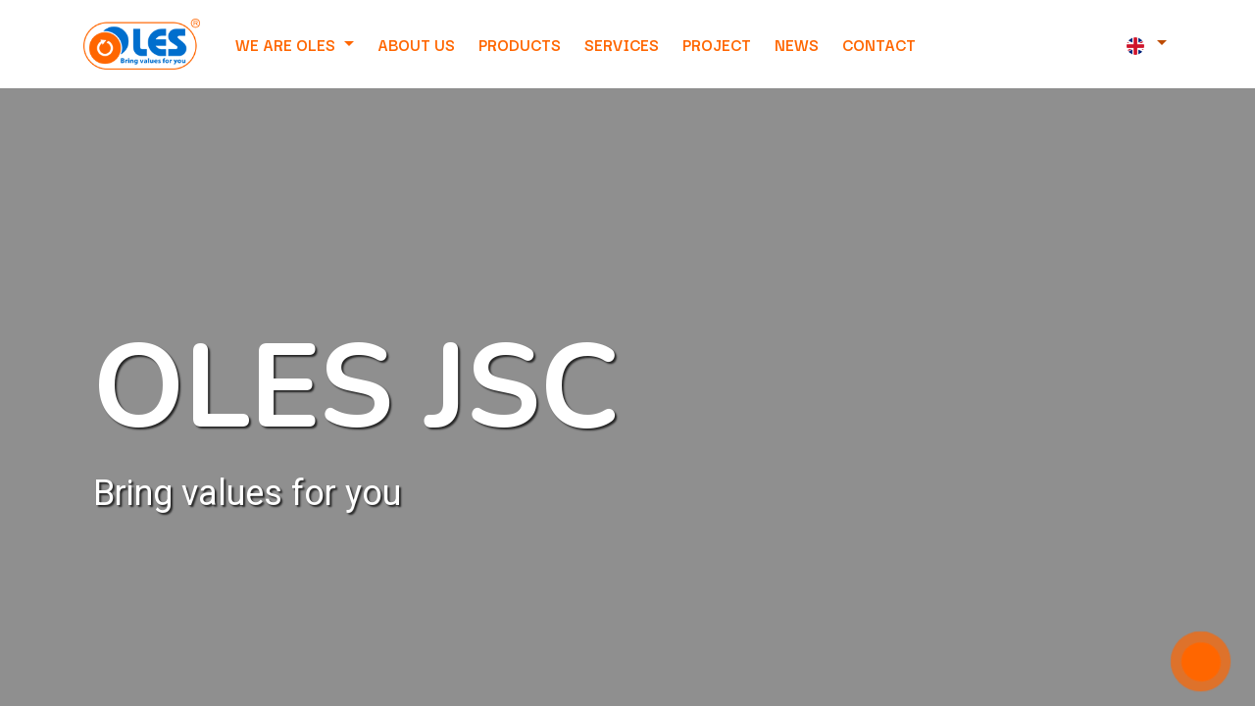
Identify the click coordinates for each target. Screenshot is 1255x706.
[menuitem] (416, 44)
